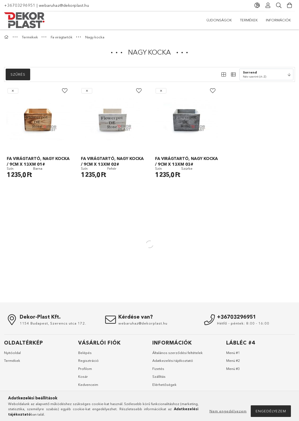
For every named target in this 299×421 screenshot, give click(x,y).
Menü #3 (233, 368)
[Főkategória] (7, 37)
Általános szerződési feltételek (177, 352)
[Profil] (268, 5)
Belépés (85, 352)
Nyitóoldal (12, 352)
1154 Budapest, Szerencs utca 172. (53, 323)
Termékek (249, 20)
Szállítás (159, 376)
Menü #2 (233, 360)
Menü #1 (233, 352)
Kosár (83, 376)
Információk (278, 20)
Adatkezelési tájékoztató (172, 360)
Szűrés (18, 74)
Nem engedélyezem (228, 411)
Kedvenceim (88, 384)
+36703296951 (19, 5)
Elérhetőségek (164, 384)
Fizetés (158, 368)
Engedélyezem (271, 411)
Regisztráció (88, 360)
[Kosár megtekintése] (289, 5)
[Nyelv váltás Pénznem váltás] (257, 5)
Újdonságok (219, 20)
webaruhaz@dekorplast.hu (64, 5)
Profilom (85, 368)
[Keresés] (278, 5)
